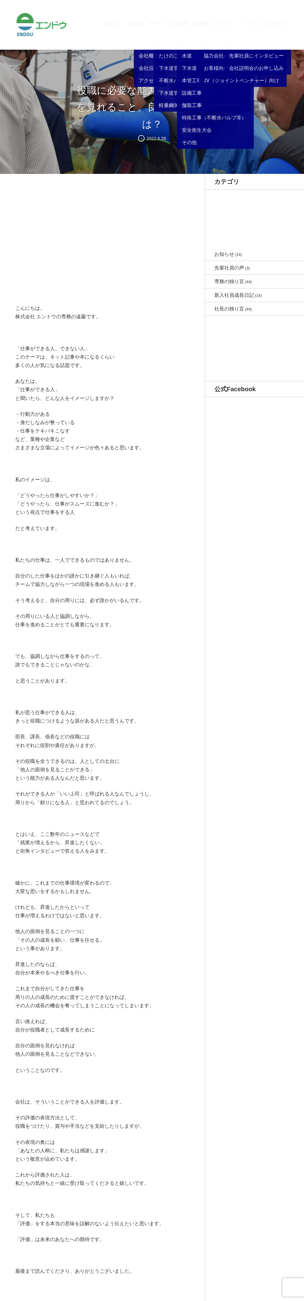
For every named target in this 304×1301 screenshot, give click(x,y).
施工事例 (179, 34)
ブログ (248, 23)
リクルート (226, 34)
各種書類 (202, 34)
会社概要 (135, 34)
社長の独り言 (229, 308)
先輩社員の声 (229, 267)
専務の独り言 (229, 281)
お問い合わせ (273, 23)
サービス (157, 34)
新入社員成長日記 (234, 295)
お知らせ (112, 23)
